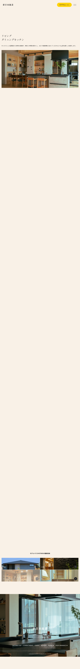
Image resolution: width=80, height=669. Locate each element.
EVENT (37, 645)
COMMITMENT (28, 645)
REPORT (44, 645)
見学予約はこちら (64, 4)
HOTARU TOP (16, 645)
